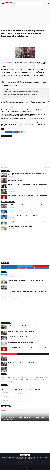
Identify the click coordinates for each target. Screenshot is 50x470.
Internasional (8, 377)
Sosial (36, 377)
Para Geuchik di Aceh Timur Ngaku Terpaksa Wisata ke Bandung (22, 336)
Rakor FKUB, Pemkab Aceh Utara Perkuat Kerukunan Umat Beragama (20, 94)
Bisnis (3, 377)
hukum (8, 379)
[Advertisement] (25, 15)
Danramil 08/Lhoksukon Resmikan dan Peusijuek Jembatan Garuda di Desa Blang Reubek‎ (28, 221)
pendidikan (43, 379)
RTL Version (31, 468)
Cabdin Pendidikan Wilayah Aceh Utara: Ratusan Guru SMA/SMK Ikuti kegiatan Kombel (27, 184)
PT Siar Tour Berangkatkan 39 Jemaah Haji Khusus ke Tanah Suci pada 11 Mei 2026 (21, 389)
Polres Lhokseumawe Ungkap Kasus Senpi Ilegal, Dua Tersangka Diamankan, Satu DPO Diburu (23, 397)
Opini (18, 377)
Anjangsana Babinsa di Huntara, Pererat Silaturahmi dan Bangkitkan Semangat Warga (25, 97)
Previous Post (5, 167)
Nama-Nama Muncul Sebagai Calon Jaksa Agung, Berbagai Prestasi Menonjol (26, 286)
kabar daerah (8, 28)
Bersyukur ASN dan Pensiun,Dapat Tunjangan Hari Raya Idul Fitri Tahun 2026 (25, 280)
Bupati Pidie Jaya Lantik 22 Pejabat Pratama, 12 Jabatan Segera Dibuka (21, 91)
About (21, 468)
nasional (31, 379)
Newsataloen (26, 466)
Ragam (26, 377)
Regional (31, 377)
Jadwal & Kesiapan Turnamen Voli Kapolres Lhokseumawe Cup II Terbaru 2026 (25, 210)
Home (2, 28)
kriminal (26, 379)
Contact (26, 468)
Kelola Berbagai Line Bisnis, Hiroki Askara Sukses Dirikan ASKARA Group (24, 215)
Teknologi (41, 377)
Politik (22, 377)
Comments (40, 354)
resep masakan (9, 381)
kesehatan (21, 379)
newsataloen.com (9, 62)
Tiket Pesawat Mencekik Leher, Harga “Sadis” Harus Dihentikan (22, 275)
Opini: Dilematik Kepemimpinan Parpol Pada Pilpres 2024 (21, 342)
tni (14, 381)
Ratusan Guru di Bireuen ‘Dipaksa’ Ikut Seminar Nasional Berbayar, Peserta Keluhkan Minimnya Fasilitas (27, 174)
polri (3, 381)
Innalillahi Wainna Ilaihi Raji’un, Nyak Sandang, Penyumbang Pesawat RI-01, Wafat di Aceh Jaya (27, 205)
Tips (46, 377)
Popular (9, 354)
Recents (25, 354)
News (14, 377)
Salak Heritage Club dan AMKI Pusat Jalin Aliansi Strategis (15, 393)
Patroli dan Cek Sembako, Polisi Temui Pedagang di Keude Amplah (23, 325)
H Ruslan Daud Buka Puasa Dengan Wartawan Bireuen (20, 296)
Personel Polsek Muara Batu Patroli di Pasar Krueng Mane (21, 190)
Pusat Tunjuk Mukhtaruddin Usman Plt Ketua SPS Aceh (20, 226)
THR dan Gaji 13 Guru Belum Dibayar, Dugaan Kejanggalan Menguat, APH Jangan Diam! (28, 291)
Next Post (46, 167)
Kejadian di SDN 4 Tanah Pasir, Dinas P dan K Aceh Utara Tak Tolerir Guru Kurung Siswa (27, 195)
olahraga (37, 379)
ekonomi (3, 379)
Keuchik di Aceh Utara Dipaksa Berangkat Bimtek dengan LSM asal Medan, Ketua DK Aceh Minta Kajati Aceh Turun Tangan (28, 179)
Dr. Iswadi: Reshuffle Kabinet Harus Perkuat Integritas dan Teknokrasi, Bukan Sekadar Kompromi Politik (24, 402)
